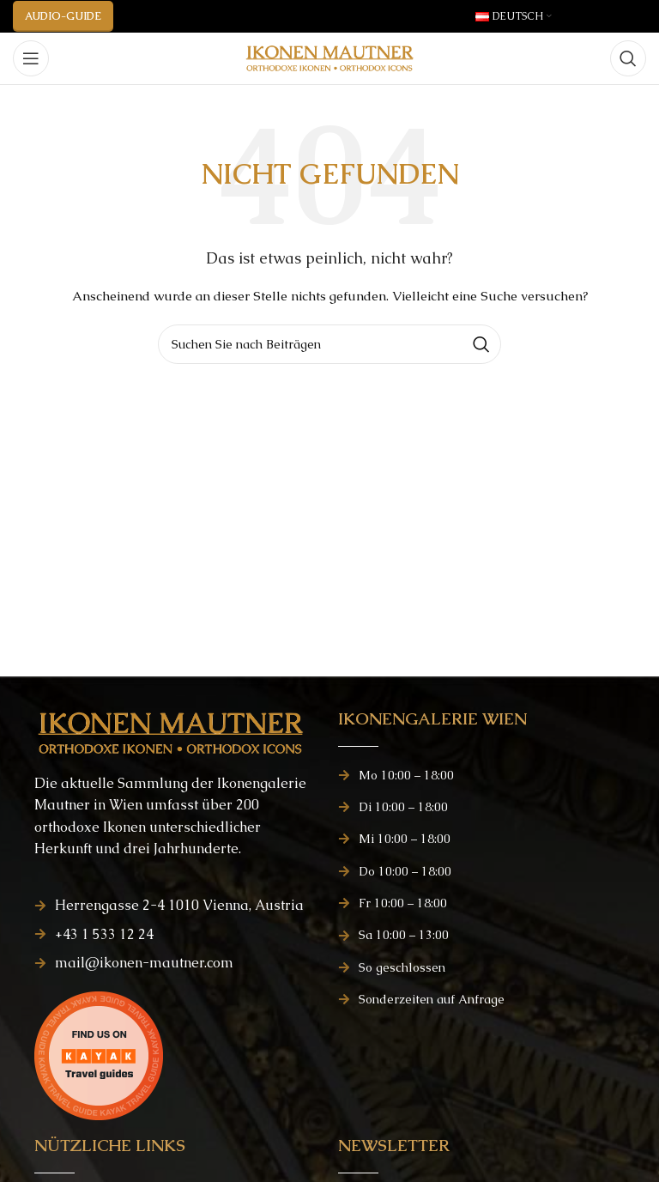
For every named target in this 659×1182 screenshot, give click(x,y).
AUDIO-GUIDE (63, 16)
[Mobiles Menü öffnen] (30, 58)
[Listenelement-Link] (177, 905)
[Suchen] (628, 58)
